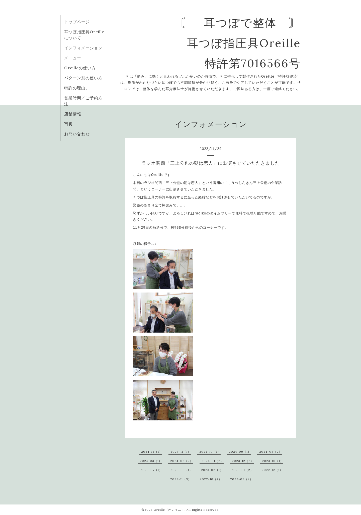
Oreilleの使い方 (80, 67)
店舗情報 (72, 113)
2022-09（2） (241, 479)
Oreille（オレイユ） (169, 509)
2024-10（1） (210, 451)
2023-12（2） (243, 461)
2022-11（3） (180, 479)
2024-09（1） (240, 451)
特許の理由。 (77, 87)
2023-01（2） (242, 470)
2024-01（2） (213, 461)
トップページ (77, 21)
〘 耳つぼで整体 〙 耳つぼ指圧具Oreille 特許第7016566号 (240, 43)
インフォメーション (83, 47)
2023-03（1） (181, 470)
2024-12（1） (151, 451)
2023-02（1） (212, 470)
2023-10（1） (272, 461)
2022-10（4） (211, 479)
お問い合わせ (77, 133)
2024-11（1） (180, 451)
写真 (68, 123)
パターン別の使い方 (83, 77)
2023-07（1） (151, 470)
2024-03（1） (151, 461)
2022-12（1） (272, 470)
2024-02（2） (181, 461)
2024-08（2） (270, 451)
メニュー (72, 57)
